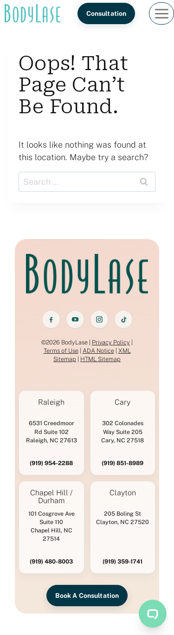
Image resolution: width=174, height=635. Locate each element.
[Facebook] (51, 319)
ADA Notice (98, 350)
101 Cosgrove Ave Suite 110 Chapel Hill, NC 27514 (51, 526)
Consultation (106, 13)
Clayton (123, 493)
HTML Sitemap (100, 359)
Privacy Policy (111, 342)
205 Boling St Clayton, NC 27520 (122, 517)
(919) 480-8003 (51, 561)
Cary (122, 402)
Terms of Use (61, 350)
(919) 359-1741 (122, 561)
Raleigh (51, 402)
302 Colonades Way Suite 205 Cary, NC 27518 (122, 431)
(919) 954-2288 (51, 463)
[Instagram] (99, 319)
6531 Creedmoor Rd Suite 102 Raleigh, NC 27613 (51, 431)
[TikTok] (123, 319)
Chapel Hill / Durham (51, 497)
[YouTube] (75, 319)
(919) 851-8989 (122, 463)
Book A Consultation (87, 595)
